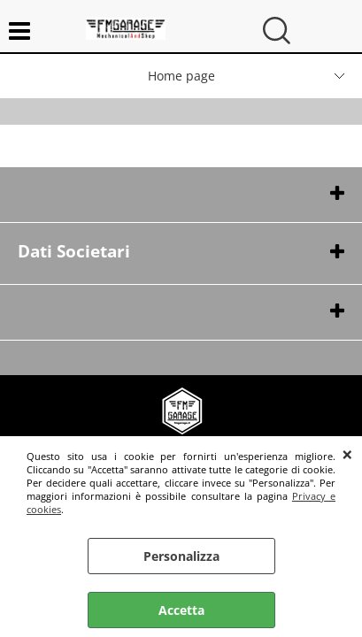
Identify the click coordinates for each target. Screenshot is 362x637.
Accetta (181, 610)
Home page (181, 75)
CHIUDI (347, 454)
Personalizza (181, 556)
